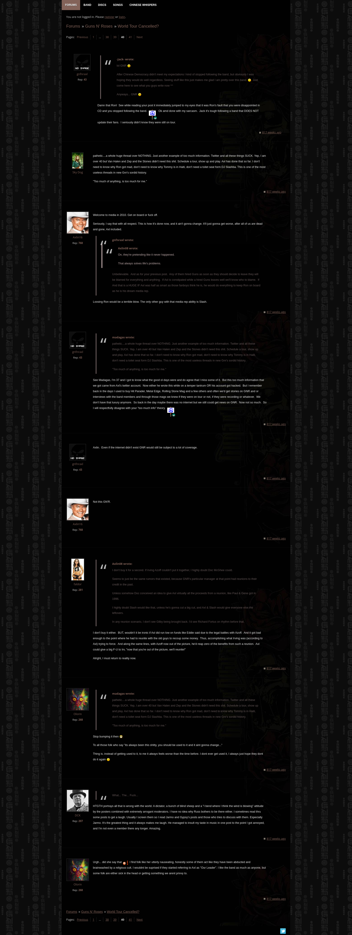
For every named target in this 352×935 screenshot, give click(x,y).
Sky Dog (78, 172)
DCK (78, 815)
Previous (82, 37)
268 (80, 719)
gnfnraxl (82, 74)
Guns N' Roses (98, 26)
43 (85, 79)
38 (107, 37)
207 (80, 821)
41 (130, 37)
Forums (73, 26)
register (110, 17)
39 (115, 37)
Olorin (78, 714)
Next (139, 37)
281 (80, 589)
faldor (78, 584)
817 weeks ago (271, 132)
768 (80, 243)
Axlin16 (77, 237)
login (122, 17)
